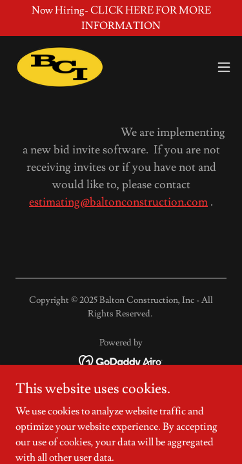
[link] (59, 67)
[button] (224, 67)
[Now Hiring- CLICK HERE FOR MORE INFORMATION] (121, 18)
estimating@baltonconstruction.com (118, 202)
